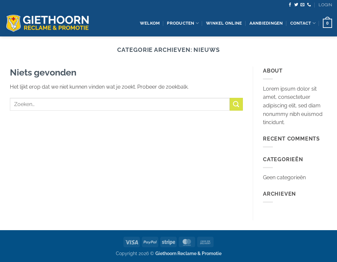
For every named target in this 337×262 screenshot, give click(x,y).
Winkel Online (224, 23)
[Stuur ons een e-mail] (302, 5)
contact (303, 23)
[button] (325, 5)
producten (183, 23)
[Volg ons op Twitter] (296, 5)
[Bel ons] (309, 5)
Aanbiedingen (266, 23)
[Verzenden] (236, 104)
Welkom (150, 23)
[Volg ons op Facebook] (290, 5)
